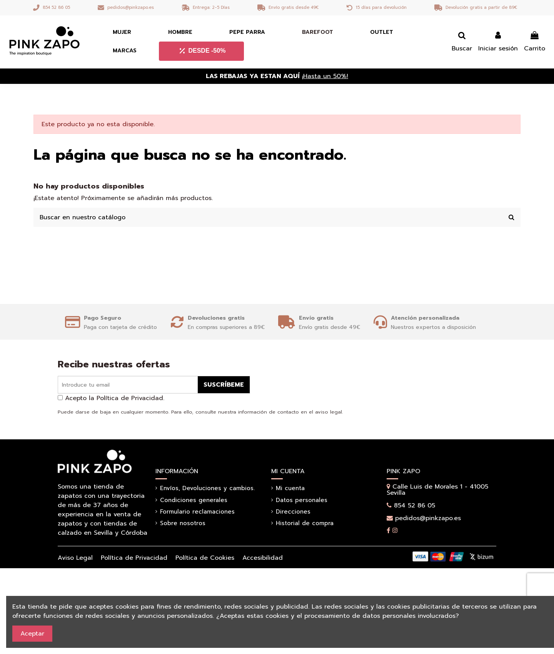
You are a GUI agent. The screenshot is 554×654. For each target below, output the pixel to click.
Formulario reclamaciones (197, 511)
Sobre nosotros (182, 523)
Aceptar (32, 633)
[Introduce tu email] (128, 385)
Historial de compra (305, 523)
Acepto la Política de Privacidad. (114, 398)
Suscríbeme (224, 384)
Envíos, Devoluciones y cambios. (207, 488)
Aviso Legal (75, 557)
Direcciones (293, 511)
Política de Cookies (204, 557)
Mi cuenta (290, 488)
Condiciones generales (193, 500)
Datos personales (301, 500)
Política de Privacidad (134, 557)
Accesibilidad (262, 557)
